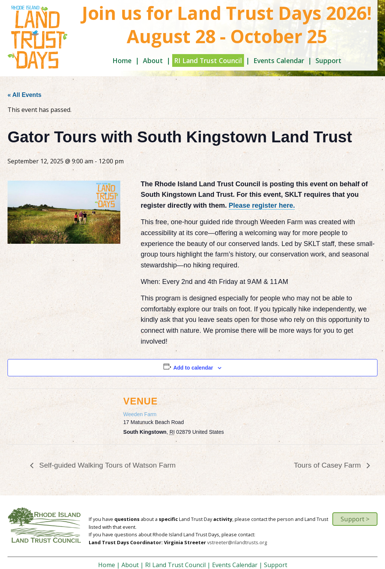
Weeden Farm (139, 414)
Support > (355, 519)
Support (328, 60)
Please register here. (262, 205)
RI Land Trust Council (208, 60)
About (153, 60)
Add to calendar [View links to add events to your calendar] (193, 368)
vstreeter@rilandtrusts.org (237, 542)
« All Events (24, 95)
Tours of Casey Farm (328, 465)
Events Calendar (278, 60)
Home (122, 60)
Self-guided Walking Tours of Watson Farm (106, 465)
